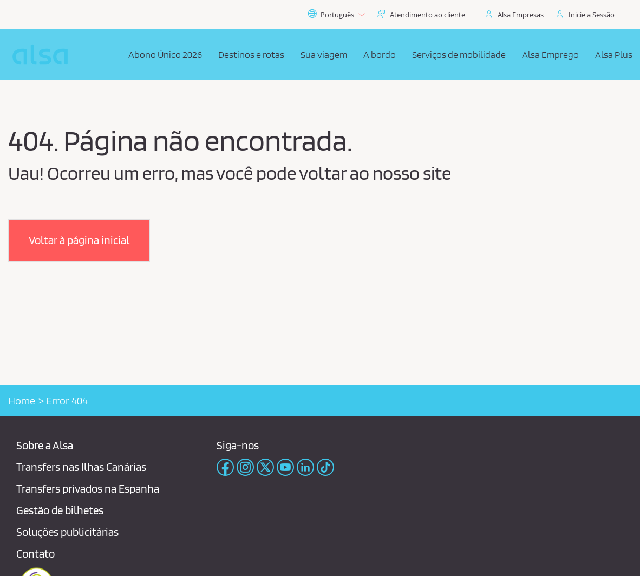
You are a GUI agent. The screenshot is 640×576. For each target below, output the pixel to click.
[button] (79, 240)
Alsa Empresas (521, 14)
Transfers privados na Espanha (87, 488)
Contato (35, 553)
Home (21, 400)
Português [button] (336, 14)
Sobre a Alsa (44, 445)
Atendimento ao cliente (427, 14)
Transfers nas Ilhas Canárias (81, 467)
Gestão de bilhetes (59, 510)
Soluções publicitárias (67, 532)
